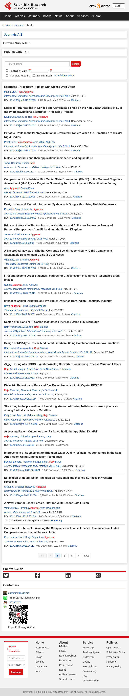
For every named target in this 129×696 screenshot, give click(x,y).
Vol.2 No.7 (47, 394)
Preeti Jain (9, 142)
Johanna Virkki (12, 234)
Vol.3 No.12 (86, 352)
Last (86, 555)
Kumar (28, 163)
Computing (56, 520)
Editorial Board (45, 75)
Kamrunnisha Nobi (14, 537)
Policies (112, 642)
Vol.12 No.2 (42, 264)
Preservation (113, 657)
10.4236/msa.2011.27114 (23, 398)
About (70, 16)
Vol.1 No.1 (57, 331)
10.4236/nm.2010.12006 (22, 196)
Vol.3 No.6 (38, 440)
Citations (75, 100)
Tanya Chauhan (12, 163)
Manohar (11, 390)
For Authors (65, 660)
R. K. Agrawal (30, 284)
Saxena (41, 327)
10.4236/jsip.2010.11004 (22, 335)
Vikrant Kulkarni (12, 259)
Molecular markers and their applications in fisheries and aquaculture (48, 158)
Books (47, 16)
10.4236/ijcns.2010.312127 (24, 356)
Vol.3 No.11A (33, 512)
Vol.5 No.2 (64, 96)
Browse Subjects (16, 43)
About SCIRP (63, 644)
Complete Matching (20, 75)
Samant (11, 436)
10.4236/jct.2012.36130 (22, 445)
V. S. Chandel (49, 390)
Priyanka (29, 508)
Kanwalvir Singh (12, 209)
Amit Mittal (38, 142)
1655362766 (14, 602)
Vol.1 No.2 (39, 192)
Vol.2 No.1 (46, 491)
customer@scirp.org (18, 593)
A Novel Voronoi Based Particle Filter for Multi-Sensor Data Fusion (46, 503)
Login (118, 5)
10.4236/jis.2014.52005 (22, 243)
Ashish (30, 259)
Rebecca (30, 234)
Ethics (62, 651)
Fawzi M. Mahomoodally (29, 415)
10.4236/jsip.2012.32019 (22, 293)
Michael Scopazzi (28, 436)
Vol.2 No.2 (48, 419)
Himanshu (32, 209)
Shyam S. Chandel (14, 486)
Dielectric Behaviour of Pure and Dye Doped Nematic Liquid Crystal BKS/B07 (53, 385)
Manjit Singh (31, 537)
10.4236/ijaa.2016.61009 (23, 150)
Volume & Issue (91, 680)
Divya (12, 306)
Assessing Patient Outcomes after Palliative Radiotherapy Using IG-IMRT (50, 431)
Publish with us (16, 52)
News (58, 16)
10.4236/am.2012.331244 (23, 516)
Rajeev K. (35, 486)
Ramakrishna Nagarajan (35, 461)
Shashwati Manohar (30, 390)
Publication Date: (18, 70)
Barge (55, 461)
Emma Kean (27, 188)
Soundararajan (15, 369)
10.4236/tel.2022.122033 (23, 268)
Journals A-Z (42, 647)
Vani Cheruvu (11, 508)
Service (88, 642)
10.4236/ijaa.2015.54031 (23, 125)
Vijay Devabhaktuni (50, 508)
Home (8, 16)
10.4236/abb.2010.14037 (23, 171)
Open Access (113, 647)
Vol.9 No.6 (41, 541)
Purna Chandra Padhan (34, 306)
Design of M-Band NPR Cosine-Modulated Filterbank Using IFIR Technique (51, 322)
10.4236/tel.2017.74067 (22, 314)
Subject (40, 652)
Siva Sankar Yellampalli (58, 369)
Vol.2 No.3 (32, 373)
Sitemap (40, 661)
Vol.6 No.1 (64, 146)
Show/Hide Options (64, 75)
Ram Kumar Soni (13, 327)
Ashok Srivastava (36, 369)
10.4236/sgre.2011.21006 (23, 495)
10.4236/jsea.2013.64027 (23, 217)
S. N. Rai (27, 116)
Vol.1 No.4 (55, 167)
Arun (11, 188)
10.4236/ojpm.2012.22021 (23, 424)
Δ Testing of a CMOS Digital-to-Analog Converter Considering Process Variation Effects (62, 364)
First (42, 555)
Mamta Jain (10, 91)
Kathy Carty (45, 436)
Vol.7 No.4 (41, 310)
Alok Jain (28, 327)
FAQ (85, 675)
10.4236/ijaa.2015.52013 (23, 100)
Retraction (111, 661)
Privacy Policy (113, 666)
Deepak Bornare (12, 461)
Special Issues (66, 679)
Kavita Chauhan (12, 116)
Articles (20, 16)
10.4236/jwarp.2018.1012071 (25, 470)
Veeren (50, 415)
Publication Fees (68, 674)
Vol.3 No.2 (57, 289)
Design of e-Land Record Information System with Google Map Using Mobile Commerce (60, 204)
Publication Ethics (115, 652)
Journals (34, 16)
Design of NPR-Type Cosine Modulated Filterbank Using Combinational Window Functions (62, 343)
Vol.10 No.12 (55, 466)
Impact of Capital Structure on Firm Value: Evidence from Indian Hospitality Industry (58, 301)
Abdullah (50, 142)
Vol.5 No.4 (64, 121)
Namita (13, 284)
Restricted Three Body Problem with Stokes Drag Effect (39, 86)
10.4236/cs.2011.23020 (22, 377)
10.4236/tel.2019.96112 (22, 545)
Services (83, 16)
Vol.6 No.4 (61, 213)
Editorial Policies (67, 655)
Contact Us (41, 666)
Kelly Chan (10, 415)
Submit (96, 16)
